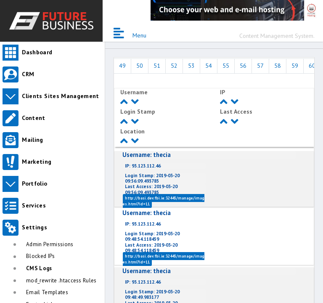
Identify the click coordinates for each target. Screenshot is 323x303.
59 (294, 65)
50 (139, 65)
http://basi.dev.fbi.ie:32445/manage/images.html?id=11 (163, 201)
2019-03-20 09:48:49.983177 (152, 294)
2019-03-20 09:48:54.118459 (152, 236)
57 (260, 65)
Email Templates (47, 292)
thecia (146, 154)
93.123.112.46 (143, 166)
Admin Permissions (50, 244)
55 (225, 65)
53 (191, 65)
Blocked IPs (40, 256)
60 (312, 65)
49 (122, 65)
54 (208, 65)
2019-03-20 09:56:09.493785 (152, 178)
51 (157, 65)
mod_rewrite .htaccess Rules (61, 280)
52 (174, 65)
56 (243, 65)
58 (277, 65)
